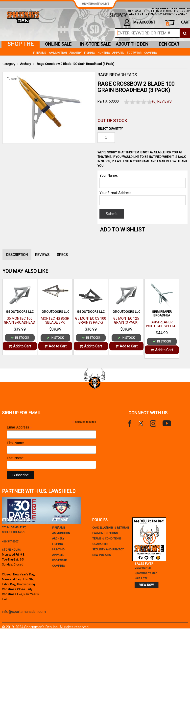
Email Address (19, 427)
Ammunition (58, 53)
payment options (105, 533)
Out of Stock (112, 120)
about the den (132, 44)
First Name (15, 443)
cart (178, 23)
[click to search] (185, 33)
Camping (150, 53)
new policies (101, 555)
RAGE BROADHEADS (117, 74)
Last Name (15, 458)
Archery (25, 64)
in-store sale (95, 44)
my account (139, 22)
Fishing (89, 53)
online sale (58, 44)
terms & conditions (106, 538)
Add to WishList (122, 230)
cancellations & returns (110, 527)
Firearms (39, 53)
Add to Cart (20, 346)
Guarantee (100, 544)
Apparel (118, 53)
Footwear (134, 53)
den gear (169, 44)
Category (8, 64)
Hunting (103, 53)
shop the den (20, 44)
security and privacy (108, 549)
